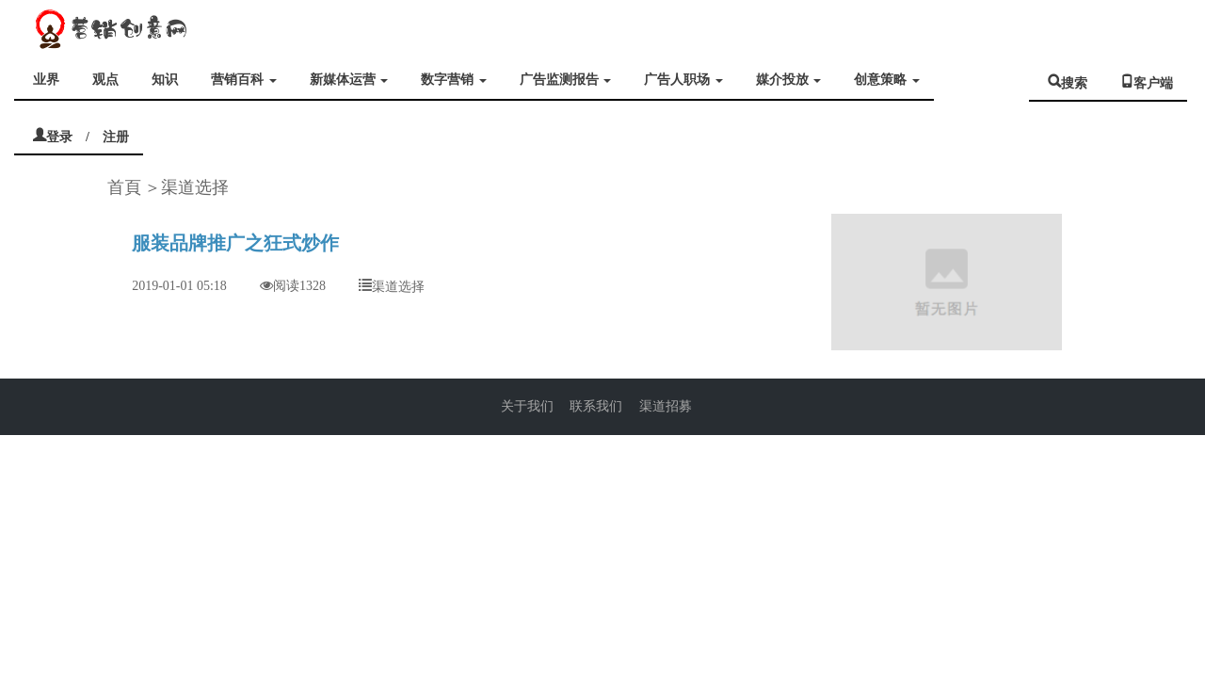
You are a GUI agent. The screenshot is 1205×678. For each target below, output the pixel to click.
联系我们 (596, 406)
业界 (46, 80)
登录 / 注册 (87, 134)
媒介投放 (789, 80)
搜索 (1074, 81)
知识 (165, 80)
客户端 (1153, 81)
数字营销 (454, 80)
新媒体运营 (349, 80)
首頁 (124, 187)
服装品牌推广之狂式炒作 (235, 243)
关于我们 (527, 406)
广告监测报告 (566, 80)
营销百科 (244, 80)
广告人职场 (683, 80)
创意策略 (887, 80)
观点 (105, 80)
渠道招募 (665, 406)
